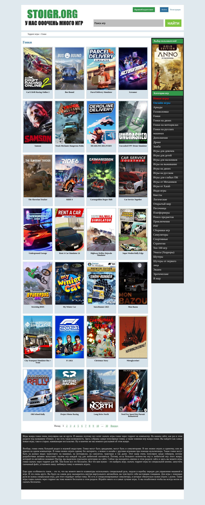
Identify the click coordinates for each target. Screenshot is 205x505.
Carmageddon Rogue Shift (101, 199)
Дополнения (160, 137)
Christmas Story (101, 360)
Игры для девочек (163, 151)
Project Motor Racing (69, 413)
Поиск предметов (163, 217)
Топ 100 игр (160, 247)
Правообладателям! (143, 9)
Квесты (157, 195)
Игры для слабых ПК (165, 177)
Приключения (161, 221)
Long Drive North (101, 413)
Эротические (161, 274)
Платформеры (161, 212)
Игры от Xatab (161, 186)
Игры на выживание (165, 164)
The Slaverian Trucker (38, 199)
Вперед (114, 426)
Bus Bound (69, 91)
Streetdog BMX (38, 306)
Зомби (157, 146)
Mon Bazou (133, 306)
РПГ (155, 225)
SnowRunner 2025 (101, 306)
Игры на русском (163, 173)
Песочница (159, 208)
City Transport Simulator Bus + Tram (38, 361)
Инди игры (159, 190)
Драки (157, 142)
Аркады (157, 107)
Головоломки (161, 111)
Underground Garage (38, 252)
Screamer (133, 91)
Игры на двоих (162, 168)
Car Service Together (133, 199)
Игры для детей (162, 155)
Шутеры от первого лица (164, 263)
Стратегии (159, 243)
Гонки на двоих (162, 120)
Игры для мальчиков (165, 159)
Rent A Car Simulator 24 (69, 252)
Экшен (157, 269)
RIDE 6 (69, 199)
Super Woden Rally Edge (133, 252)
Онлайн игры (161, 102)
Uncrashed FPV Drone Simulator (133, 145)
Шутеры (158, 256)
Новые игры (161, 98)
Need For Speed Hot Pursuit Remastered (133, 414)
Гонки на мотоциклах (165, 124)
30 (107, 426)
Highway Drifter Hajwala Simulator (101, 253)
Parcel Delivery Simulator (101, 91)
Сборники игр (161, 230)
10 (97, 426)
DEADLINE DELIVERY (101, 145)
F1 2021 (69, 360)
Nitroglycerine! (133, 360)
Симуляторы (160, 234)
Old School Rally (38, 413)
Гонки (156, 116)
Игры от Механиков (165, 181)
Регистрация (175, 9)
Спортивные (160, 239)
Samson (38, 145)
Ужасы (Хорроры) (163, 252)
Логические (160, 199)
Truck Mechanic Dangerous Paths (69, 145)
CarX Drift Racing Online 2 (38, 91)
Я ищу (157, 278)
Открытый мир (162, 203)
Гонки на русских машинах (163, 131)
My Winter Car (69, 306)
